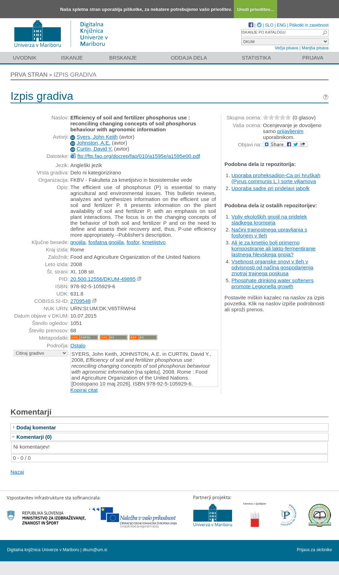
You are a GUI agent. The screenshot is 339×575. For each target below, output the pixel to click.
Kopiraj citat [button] (84, 390)
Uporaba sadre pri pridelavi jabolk (270, 188)
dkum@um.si (95, 549)
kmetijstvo (154, 242)
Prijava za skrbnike (314, 549)
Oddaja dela (189, 58)
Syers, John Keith (97, 137)
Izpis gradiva (74, 74)
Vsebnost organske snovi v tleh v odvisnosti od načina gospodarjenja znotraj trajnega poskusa (272, 267)
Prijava (312, 58)
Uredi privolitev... (255, 9)
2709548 (80, 301)
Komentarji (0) (34, 437)
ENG (281, 25)
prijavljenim (290, 131)
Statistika (256, 58)
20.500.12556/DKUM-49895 (103, 279)
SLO (269, 25)
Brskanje (123, 58)
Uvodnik (24, 58)
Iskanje (72, 58)
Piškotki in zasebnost (309, 25)
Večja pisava (286, 48)
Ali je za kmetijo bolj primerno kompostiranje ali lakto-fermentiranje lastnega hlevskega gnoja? (273, 248)
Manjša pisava (315, 48)
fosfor (133, 242)
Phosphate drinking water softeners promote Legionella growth (272, 283)
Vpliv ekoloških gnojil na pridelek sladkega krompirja (269, 220)
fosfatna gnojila (106, 242)
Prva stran (29, 74)
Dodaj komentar (36, 427)
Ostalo (77, 345)
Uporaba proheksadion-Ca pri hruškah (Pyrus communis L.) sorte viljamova (275, 178)
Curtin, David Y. (95, 149)
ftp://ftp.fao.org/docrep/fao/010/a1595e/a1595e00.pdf (138, 156)
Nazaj (17, 472)
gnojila (77, 242)
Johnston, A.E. (93, 143)
